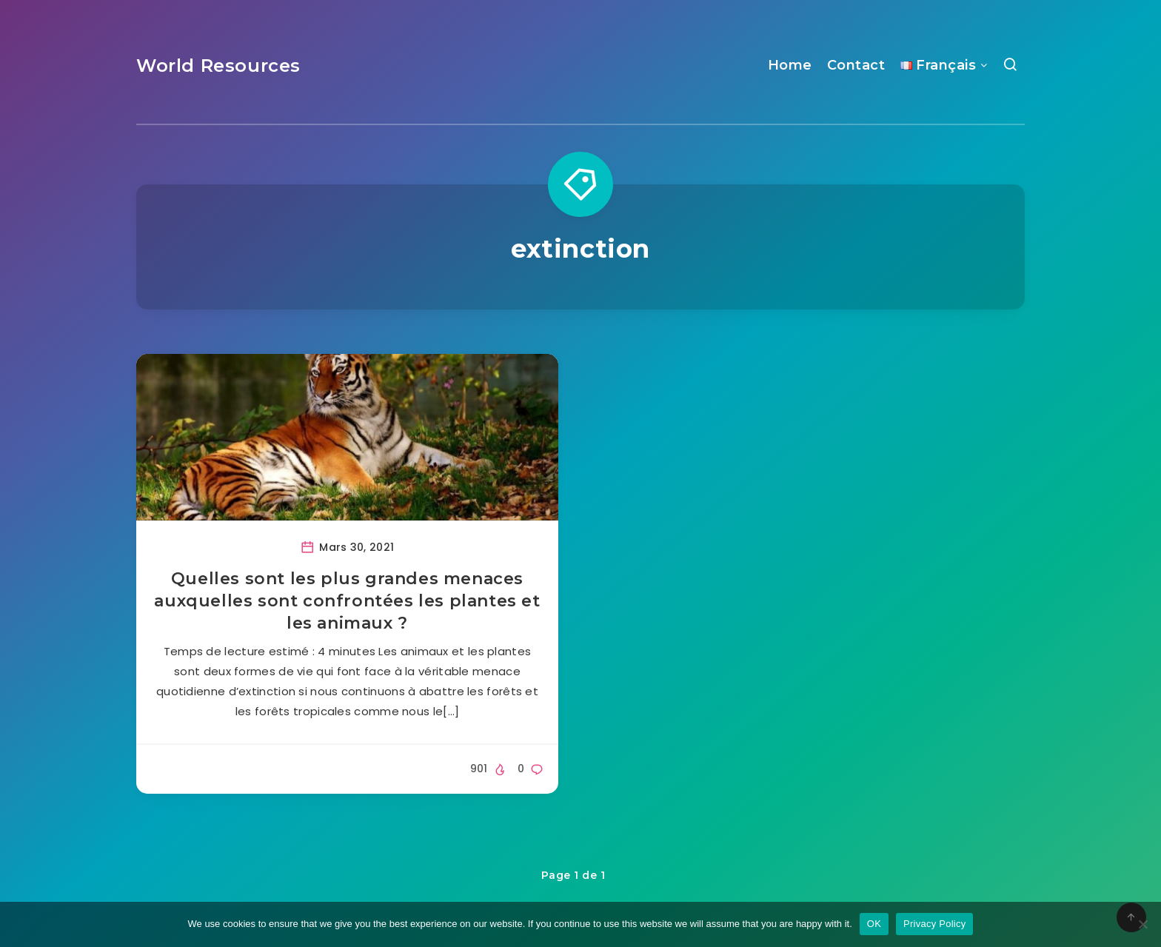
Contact (856, 65)
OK (874, 923)
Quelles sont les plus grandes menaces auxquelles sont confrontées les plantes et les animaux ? (347, 600)
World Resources (218, 65)
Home (790, 65)
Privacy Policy (934, 923)
